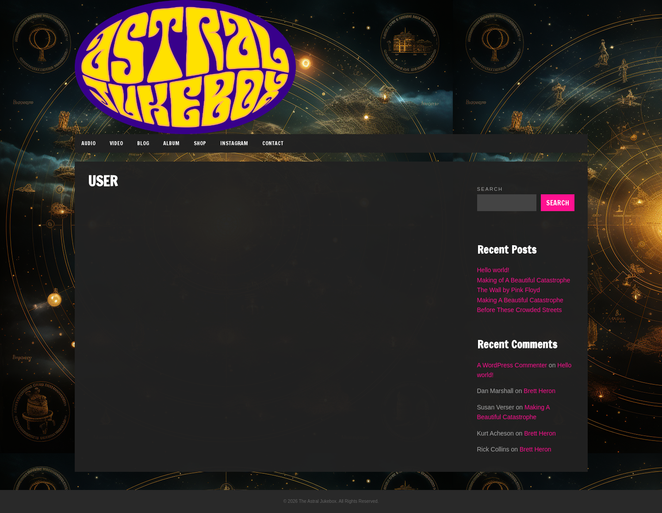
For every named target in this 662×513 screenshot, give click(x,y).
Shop (200, 143)
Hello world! (493, 270)
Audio (88, 143)
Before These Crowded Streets (519, 309)
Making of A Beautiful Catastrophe (523, 280)
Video (116, 143)
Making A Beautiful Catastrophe (520, 300)
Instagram (234, 143)
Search (490, 189)
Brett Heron (539, 390)
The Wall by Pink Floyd (508, 289)
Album (171, 143)
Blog (143, 143)
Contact (272, 143)
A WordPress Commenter (512, 365)
